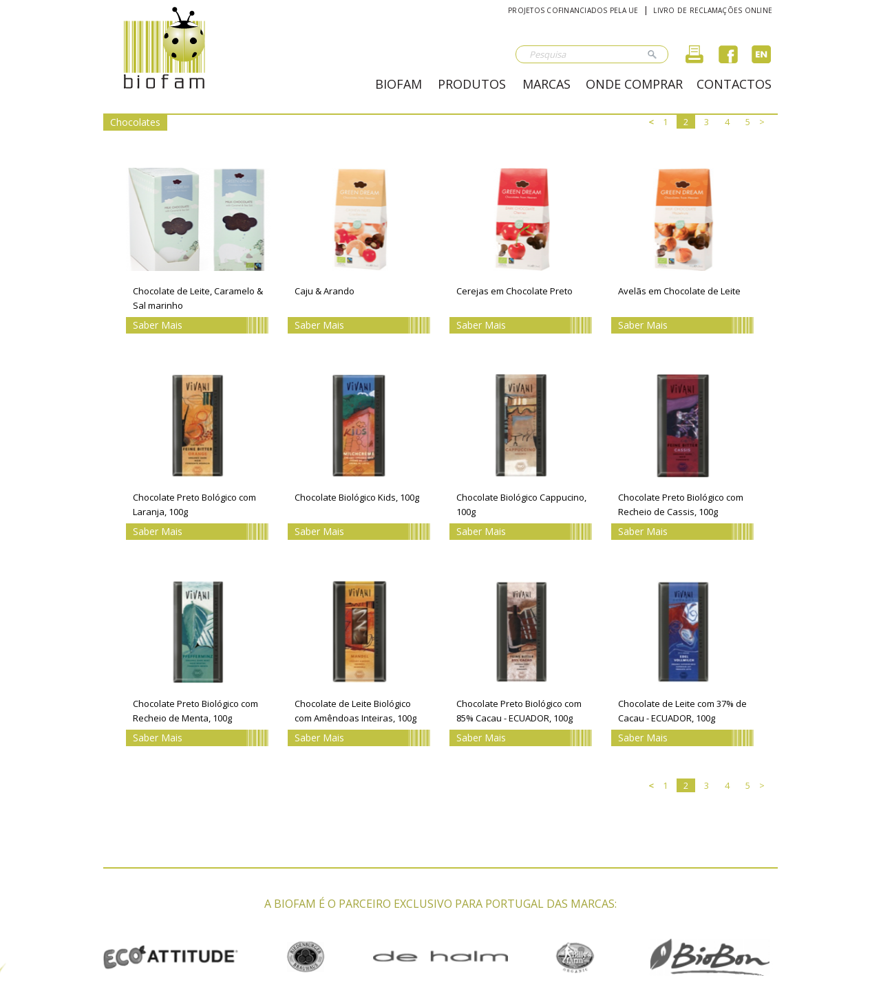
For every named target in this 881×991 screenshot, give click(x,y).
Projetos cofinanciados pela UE (573, 10)
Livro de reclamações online (712, 10)
